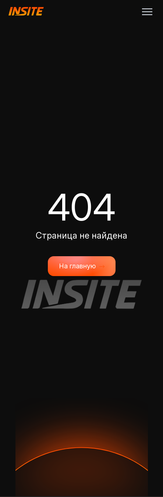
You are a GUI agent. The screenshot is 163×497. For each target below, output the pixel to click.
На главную (81, 266)
